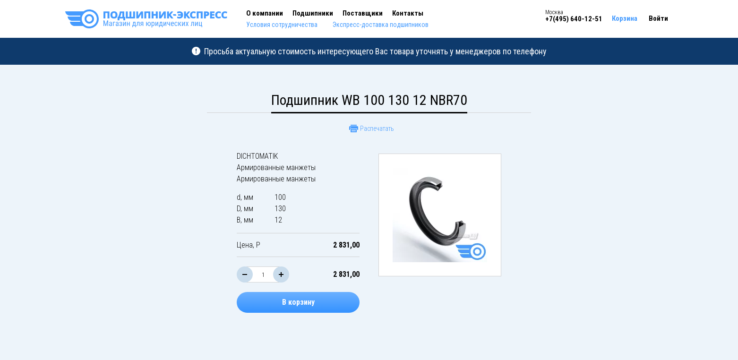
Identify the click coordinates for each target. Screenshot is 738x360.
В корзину (298, 302)
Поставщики (363, 13)
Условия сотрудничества (282, 24)
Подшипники (312, 13)
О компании (264, 13)
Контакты (407, 13)
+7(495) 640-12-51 (573, 19)
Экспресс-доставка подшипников (381, 24)
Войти (658, 18)
